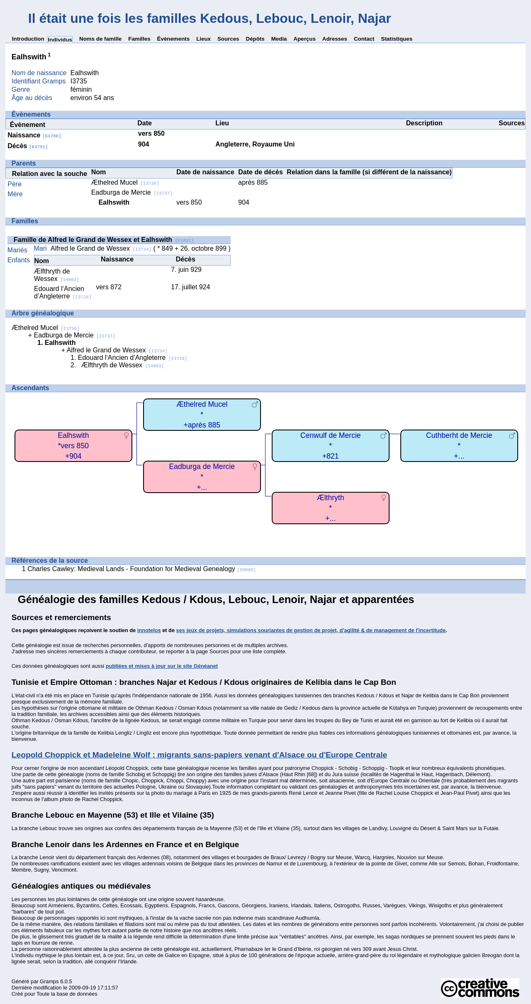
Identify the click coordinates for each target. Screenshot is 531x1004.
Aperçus (305, 39)
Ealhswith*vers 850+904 (73, 445)
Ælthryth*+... (330, 507)
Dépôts (255, 39)
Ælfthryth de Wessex (56, 275)
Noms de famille (100, 39)
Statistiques (397, 39)
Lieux (203, 39)
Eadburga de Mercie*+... (202, 476)
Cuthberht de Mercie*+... (459, 445)
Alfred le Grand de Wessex (101, 248)
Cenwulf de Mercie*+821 (330, 445)
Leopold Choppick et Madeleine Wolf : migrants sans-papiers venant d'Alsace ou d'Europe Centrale (199, 754)
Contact (364, 39)
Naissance (34, 135)
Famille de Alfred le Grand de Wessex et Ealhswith (104, 239)
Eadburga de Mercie (132, 192)
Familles (139, 39)
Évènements (173, 39)
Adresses (334, 39)
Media (279, 39)
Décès (27, 145)
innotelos (149, 630)
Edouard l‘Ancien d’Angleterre (62, 292)
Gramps (49, 981)
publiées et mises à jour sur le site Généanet (162, 666)
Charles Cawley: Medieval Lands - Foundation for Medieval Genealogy (141, 568)
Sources (228, 39)
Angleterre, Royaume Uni (255, 144)
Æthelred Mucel (125, 182)
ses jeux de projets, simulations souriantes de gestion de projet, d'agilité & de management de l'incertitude (311, 630)
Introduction (28, 39)
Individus (60, 40)
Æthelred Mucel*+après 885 (201, 414)
